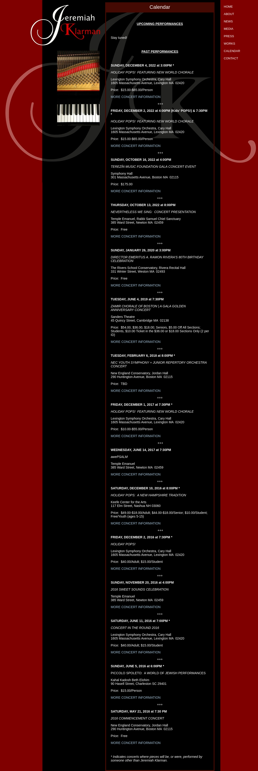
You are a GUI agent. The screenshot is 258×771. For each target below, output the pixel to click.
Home (228, 6)
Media (228, 28)
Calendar (232, 51)
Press (229, 36)
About (229, 14)
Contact (231, 58)
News (228, 21)
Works (229, 43)
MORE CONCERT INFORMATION (135, 97)
